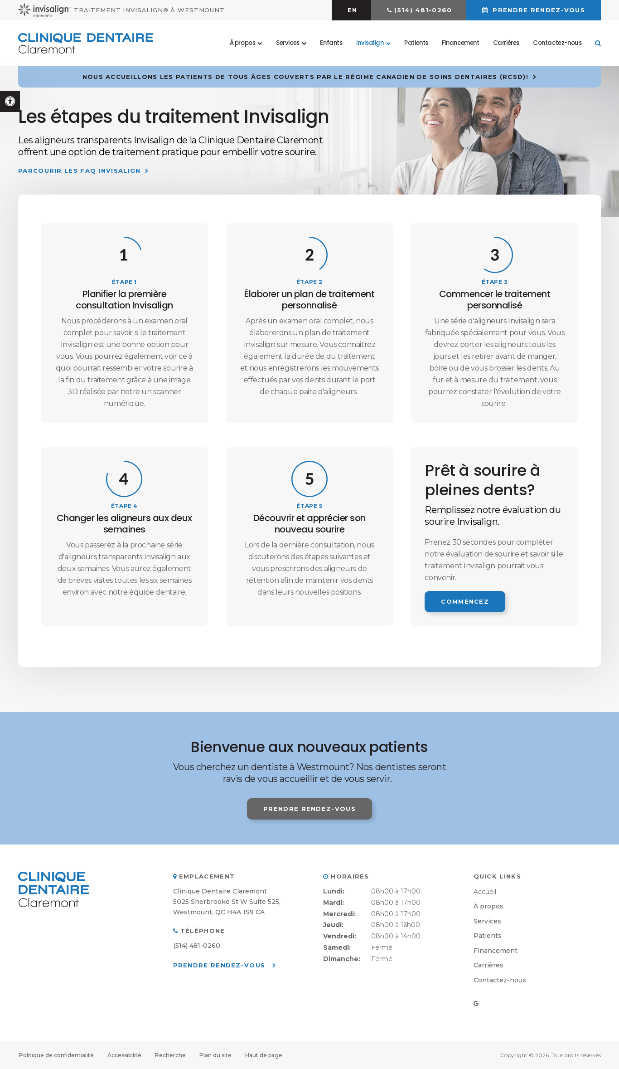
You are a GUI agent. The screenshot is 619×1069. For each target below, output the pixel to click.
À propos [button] (243, 43)
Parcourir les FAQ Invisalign (79, 170)
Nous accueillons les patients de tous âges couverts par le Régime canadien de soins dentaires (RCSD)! (305, 76)
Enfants (331, 43)
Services (487, 921)
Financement (460, 43)
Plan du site (215, 1055)
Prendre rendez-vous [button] (537, 10)
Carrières (506, 43)
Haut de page (263, 1055)
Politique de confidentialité (56, 1055)
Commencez (465, 601)
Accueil (485, 892)
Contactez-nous (557, 43)
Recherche (170, 1055)
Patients (416, 43)
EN (353, 10)
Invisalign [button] (370, 43)
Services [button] (288, 43)
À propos (488, 906)
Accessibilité (124, 1055)
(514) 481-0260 (423, 10)
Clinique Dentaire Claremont (220, 891)
